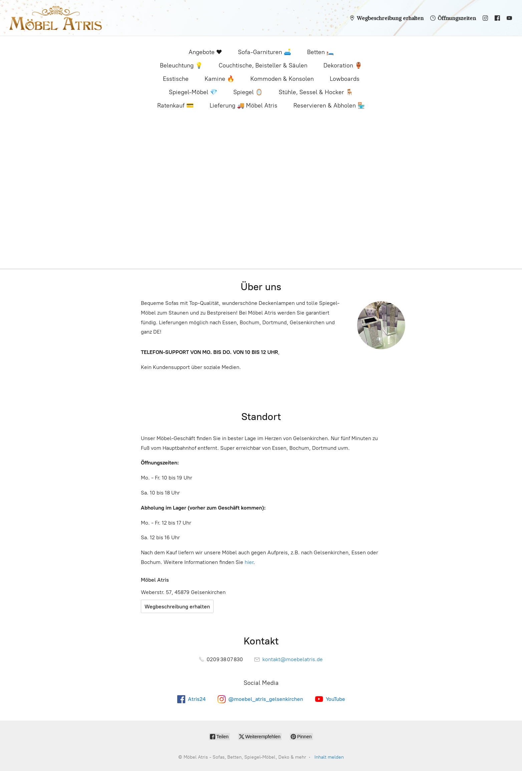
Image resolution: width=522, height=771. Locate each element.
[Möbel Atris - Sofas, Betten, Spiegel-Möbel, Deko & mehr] (55, 17)
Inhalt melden (329, 757)
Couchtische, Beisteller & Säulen (263, 65)
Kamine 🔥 (219, 78)
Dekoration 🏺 (342, 65)
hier (249, 562)
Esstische (176, 78)
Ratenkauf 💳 (175, 105)
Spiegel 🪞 (248, 92)
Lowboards (344, 78)
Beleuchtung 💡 (181, 65)
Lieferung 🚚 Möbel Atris (243, 105)
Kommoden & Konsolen (282, 78)
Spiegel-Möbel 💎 (193, 92)
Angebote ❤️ (205, 52)
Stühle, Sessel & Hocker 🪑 (316, 92)
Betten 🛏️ (320, 52)
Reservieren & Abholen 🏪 (329, 105)
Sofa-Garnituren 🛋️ (264, 52)
